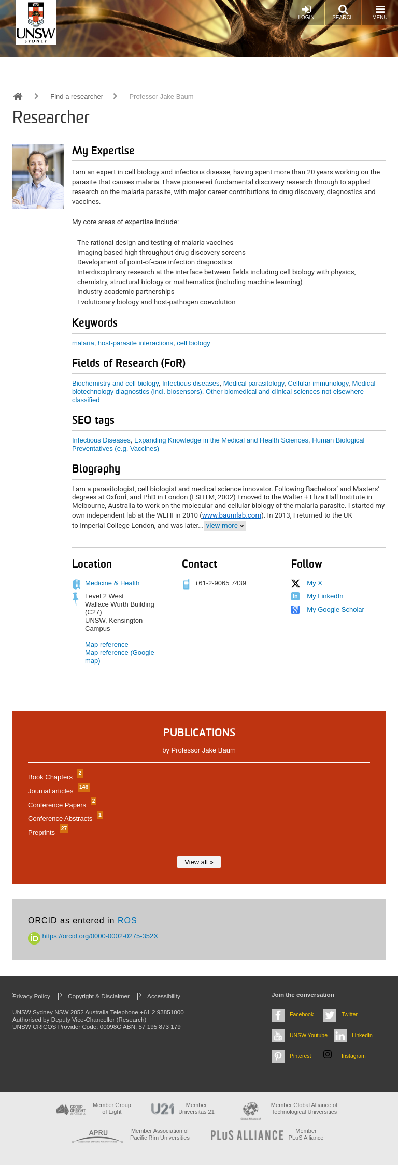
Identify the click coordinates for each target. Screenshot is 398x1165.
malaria (83, 343)
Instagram (354, 1056)
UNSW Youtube (309, 1035)
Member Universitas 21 (196, 1108)
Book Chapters (54, 777)
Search (343, 12)
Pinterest (300, 1056)
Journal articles (57, 791)
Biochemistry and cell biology (115, 383)
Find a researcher (76, 96)
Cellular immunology (318, 383)
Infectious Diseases (101, 440)
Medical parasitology (254, 383)
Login (306, 12)
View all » (198, 862)
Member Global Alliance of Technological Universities (304, 1108)
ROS (127, 920)
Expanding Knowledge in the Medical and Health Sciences (221, 440)
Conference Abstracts (64, 818)
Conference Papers (61, 805)
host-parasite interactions (135, 343)
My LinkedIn (325, 596)
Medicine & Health (112, 583)
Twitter (350, 1014)
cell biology (193, 343)
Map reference (107, 644)
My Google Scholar (335, 609)
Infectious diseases (191, 383)
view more (222, 525)
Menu (379, 12)
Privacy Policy (31, 996)
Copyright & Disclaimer (99, 996)
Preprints (47, 832)
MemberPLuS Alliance (306, 1134)
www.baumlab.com (231, 515)
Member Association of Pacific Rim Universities (160, 1134)
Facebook (302, 1014)
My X (314, 583)
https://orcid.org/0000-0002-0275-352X (93, 936)
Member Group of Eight (112, 1108)
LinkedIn (362, 1035)
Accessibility (163, 996)
